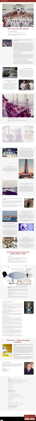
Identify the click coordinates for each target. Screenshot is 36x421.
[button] (1, 420)
